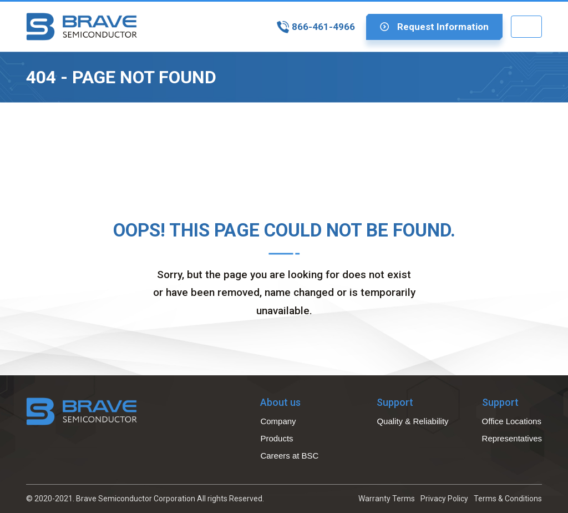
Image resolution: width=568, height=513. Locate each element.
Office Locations (511, 421)
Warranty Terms (386, 498)
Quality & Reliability (412, 421)
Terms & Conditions (508, 498)
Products (276, 438)
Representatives (512, 438)
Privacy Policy (444, 498)
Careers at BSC (289, 455)
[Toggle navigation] (526, 27)
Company (278, 421)
